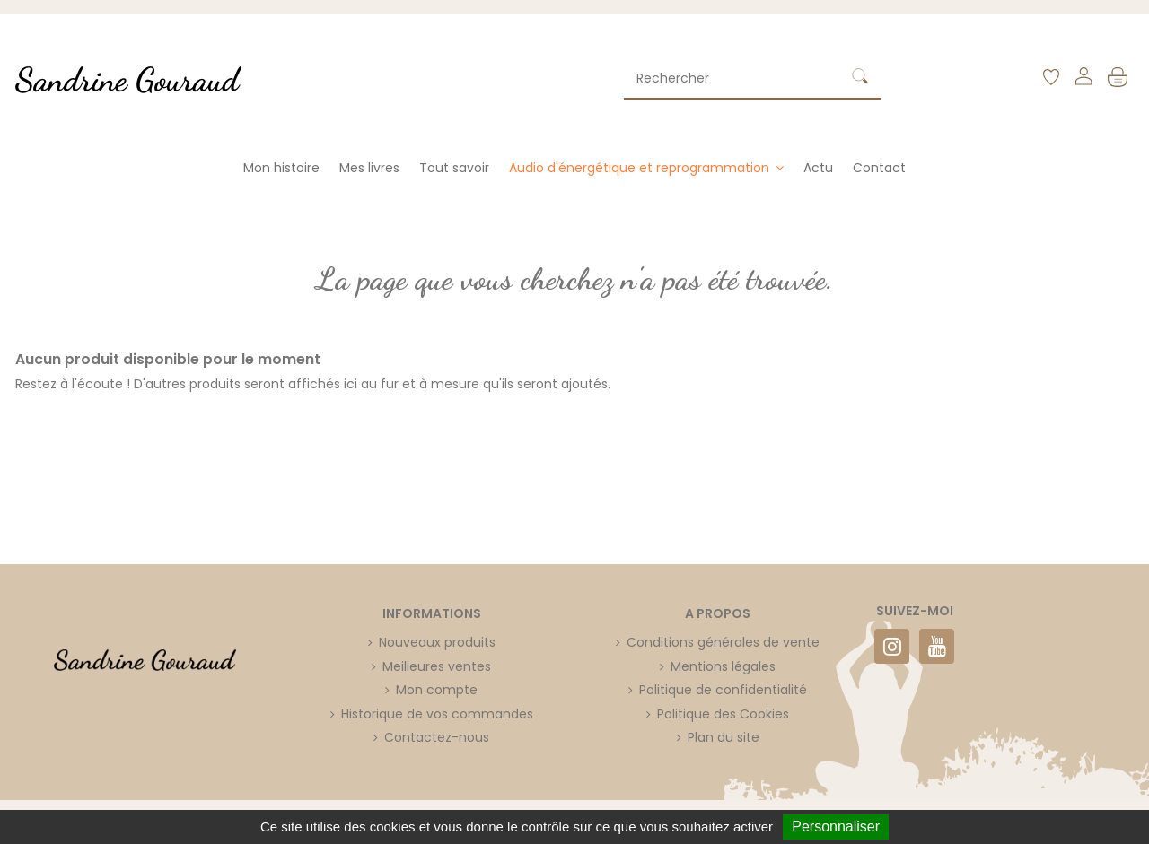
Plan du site (723, 737)
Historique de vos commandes (437, 714)
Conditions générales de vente (723, 642)
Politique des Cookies (723, 714)
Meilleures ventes (436, 666)
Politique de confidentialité (723, 690)
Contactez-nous (436, 737)
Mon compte (437, 690)
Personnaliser (836, 826)
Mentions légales (723, 666)
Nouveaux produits (437, 642)
